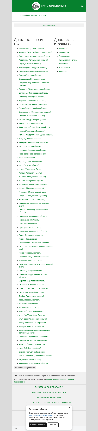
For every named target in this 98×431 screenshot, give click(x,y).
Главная (22, 15)
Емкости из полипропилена (49, 387)
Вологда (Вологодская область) (32, 97)
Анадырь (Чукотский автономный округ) (35, 52)
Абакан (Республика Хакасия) (31, 48)
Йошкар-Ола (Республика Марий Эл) (34, 127)
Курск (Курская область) (29, 165)
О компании (32, 15)
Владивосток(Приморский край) (32, 79)
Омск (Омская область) (28, 224)
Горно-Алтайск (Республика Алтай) (33, 104)
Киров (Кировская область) (30, 146)
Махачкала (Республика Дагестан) (33, 184)
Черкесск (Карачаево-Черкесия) (32, 344)
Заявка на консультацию (25, 368)
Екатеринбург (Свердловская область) (35, 112)
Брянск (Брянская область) (30, 75)
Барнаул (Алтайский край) (30, 64)
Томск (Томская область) (29, 304)
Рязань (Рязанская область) (30, 260)
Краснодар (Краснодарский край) (32, 154)
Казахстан (63, 48)
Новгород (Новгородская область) (33, 216)
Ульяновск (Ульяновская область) (33, 319)
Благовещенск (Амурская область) (33, 71)
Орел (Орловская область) (30, 227)
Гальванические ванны (49, 397)
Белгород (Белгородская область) (33, 68)
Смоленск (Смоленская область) (32, 285)
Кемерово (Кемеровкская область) (33, 142)
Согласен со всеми (37, 425)
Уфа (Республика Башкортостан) (32, 323)
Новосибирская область (29, 220)
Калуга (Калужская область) (30, 139)
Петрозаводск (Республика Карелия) (34, 243)
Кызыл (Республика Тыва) (30, 169)
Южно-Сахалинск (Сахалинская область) (36, 356)
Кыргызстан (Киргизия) (68, 60)
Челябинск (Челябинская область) (33, 340)
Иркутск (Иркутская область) (31, 123)
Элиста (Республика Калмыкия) (32, 352)
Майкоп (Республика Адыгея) (31, 181)
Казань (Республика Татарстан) (32, 131)
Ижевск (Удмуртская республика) (32, 120)
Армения (62, 71)
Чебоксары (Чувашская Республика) (34, 337)
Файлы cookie (19, 382)
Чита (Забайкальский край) (30, 348)
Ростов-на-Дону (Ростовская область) (34, 257)
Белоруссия (64, 52)
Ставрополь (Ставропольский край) (33, 288)
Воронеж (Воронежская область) (32, 101)
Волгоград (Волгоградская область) (33, 93)
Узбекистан (63, 64)
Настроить (53, 425)
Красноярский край (27, 158)
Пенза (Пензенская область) (31, 235)
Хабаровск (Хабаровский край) (31, 327)
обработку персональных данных (60, 379)
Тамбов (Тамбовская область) (31, 296)
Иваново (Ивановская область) (32, 116)
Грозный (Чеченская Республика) (32, 108)
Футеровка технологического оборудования (49, 403)
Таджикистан (64, 56)
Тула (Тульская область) (29, 307)
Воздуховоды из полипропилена (49, 392)
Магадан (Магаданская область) (32, 177)
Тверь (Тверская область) (29, 300)
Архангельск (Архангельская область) (34, 56)
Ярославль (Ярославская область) (33, 363)
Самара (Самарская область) (31, 271)
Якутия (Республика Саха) (30, 360)
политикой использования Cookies (41, 415)
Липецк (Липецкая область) (30, 173)
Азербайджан (64, 68)
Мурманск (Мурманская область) (32, 192)
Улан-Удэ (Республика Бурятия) (32, 315)
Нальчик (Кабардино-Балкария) (32, 200)
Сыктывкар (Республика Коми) (31, 292)
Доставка (42, 15)
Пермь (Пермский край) (29, 239)
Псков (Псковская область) (30, 253)
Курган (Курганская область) (30, 161)
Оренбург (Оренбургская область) (33, 231)
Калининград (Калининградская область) (36, 135)
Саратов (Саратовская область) (32, 281)
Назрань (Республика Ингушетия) (33, 196)
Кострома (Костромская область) (32, 150)
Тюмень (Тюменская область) (31, 311)
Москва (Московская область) (31, 188)
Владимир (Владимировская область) (34, 89)
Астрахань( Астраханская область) (33, 60)
